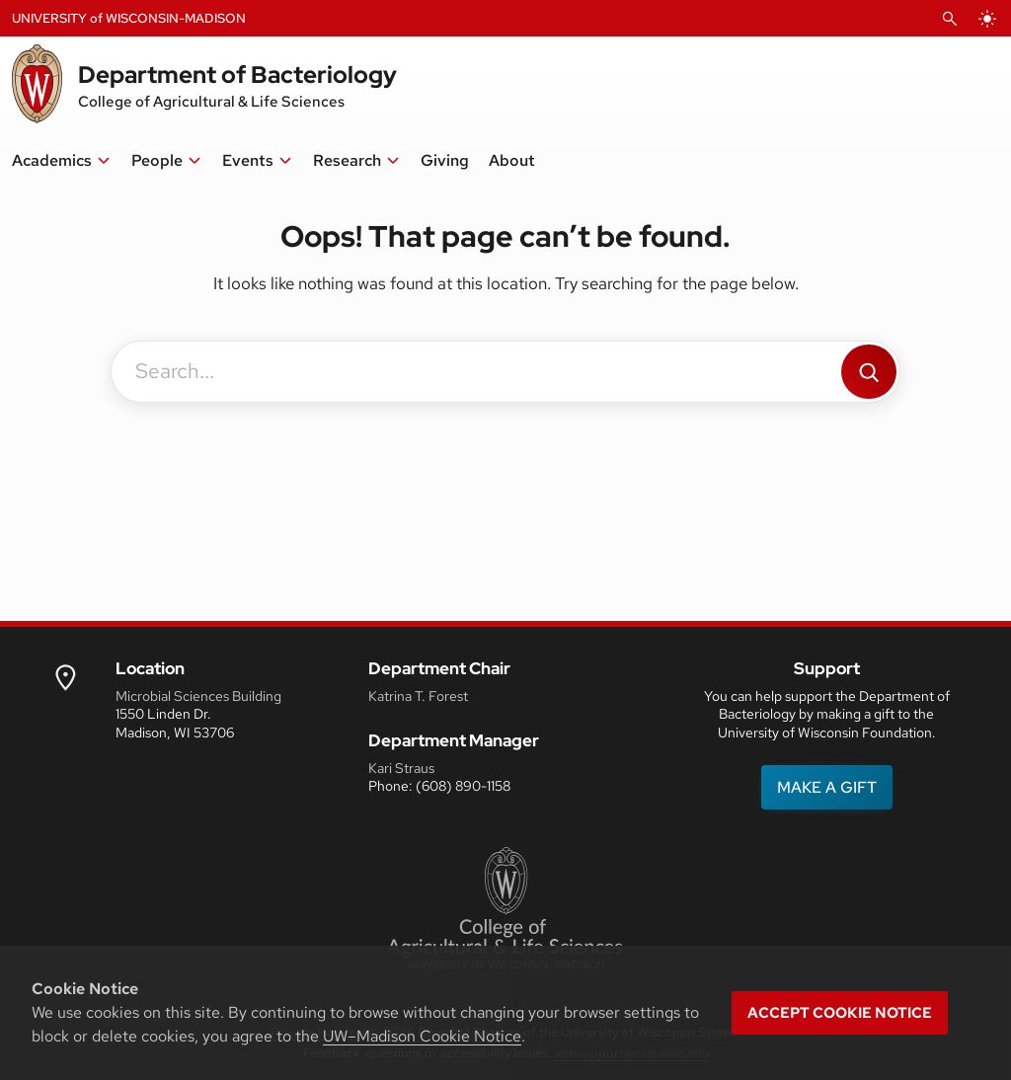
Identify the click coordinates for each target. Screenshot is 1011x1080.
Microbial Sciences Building (198, 696)
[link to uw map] (65, 676)
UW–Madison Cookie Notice (422, 1036)
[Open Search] (950, 19)
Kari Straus (401, 768)
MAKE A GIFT (827, 787)
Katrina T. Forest (418, 696)
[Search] (868, 372)
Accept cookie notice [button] (839, 1013)
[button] (62, 161)
